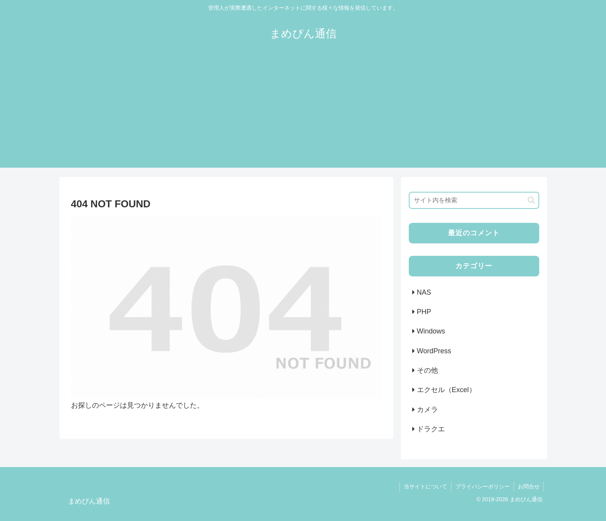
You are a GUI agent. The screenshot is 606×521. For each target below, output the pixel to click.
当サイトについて (425, 486)
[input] (474, 200)
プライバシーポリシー (482, 486)
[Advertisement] (303, 113)
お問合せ (529, 486)
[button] (531, 200)
